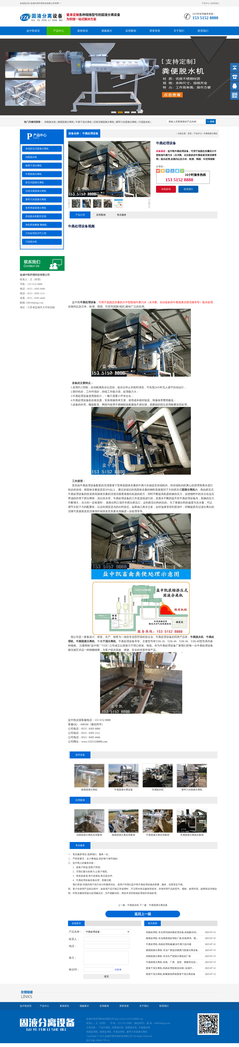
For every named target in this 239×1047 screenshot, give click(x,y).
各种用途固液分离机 (35, 208)
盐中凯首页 (33, 30)
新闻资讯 (82, 30)
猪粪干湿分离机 (33, 165)
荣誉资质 (155, 30)
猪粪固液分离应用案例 (123, 835)
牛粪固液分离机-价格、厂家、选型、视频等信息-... (172, 962)
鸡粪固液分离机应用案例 (89, 835)
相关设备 (80, 755)
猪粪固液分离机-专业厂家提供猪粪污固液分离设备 (172, 950)
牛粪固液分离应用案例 (157, 835)
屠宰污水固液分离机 (127, 122)
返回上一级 (142, 914)
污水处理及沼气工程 (35, 233)
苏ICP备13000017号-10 (97, 1040)
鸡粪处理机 (92, 1032)
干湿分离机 (104, 1027)
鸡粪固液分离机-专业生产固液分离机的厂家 (168, 956)
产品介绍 (80, 215)
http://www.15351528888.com (129, 1019)
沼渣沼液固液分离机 (104, 122)
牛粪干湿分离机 (84, 122)
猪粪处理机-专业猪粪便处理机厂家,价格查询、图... (172, 938)
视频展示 (106, 30)
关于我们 (179, 30)
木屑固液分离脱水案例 (191, 835)
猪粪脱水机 (131, 1027)
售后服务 (121, 215)
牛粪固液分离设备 (123, 789)
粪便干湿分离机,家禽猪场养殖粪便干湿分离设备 (170, 974)
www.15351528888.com (94, 741)
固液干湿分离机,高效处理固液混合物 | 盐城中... (170, 968)
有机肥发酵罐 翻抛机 (36, 225)
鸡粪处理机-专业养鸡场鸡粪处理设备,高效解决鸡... (172, 932)
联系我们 (215, 3)
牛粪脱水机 (133, 905)
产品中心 (206, 3)
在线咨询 (166, 189)
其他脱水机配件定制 (35, 216)
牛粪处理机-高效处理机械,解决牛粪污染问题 (168, 944)
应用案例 (130, 30)
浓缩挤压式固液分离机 (37, 148)
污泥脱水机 (144, 122)
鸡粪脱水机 (51, 122)
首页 (190, 133)
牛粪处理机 (119, 1032)
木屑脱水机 (157, 789)
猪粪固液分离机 (67, 122)
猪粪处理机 (105, 1032)
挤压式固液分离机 (34, 182)
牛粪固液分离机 (33, 174)
